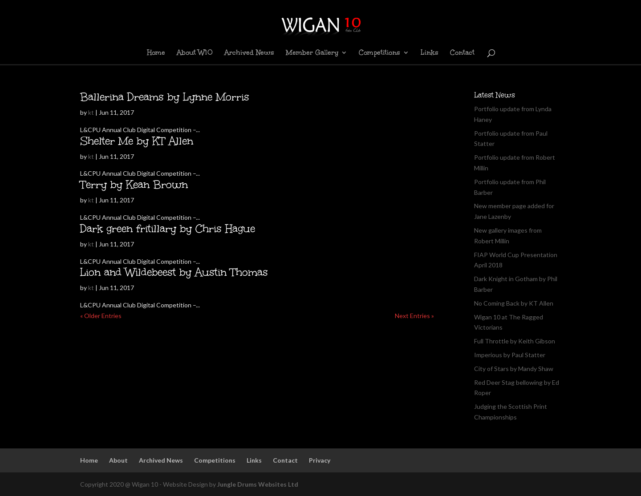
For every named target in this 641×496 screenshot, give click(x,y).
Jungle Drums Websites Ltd (257, 484)
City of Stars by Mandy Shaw (513, 368)
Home (156, 53)
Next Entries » (414, 315)
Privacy (319, 460)
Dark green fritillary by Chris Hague (167, 228)
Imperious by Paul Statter (509, 355)
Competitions (379, 53)
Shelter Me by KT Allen (136, 141)
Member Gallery (312, 53)
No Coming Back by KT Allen (513, 303)
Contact (462, 53)
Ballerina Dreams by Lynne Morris (164, 97)
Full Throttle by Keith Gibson (514, 341)
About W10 (195, 53)
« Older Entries (101, 315)
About (118, 460)
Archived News (249, 53)
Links (429, 53)
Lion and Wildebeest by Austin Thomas (174, 272)
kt (91, 112)
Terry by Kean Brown (134, 184)
